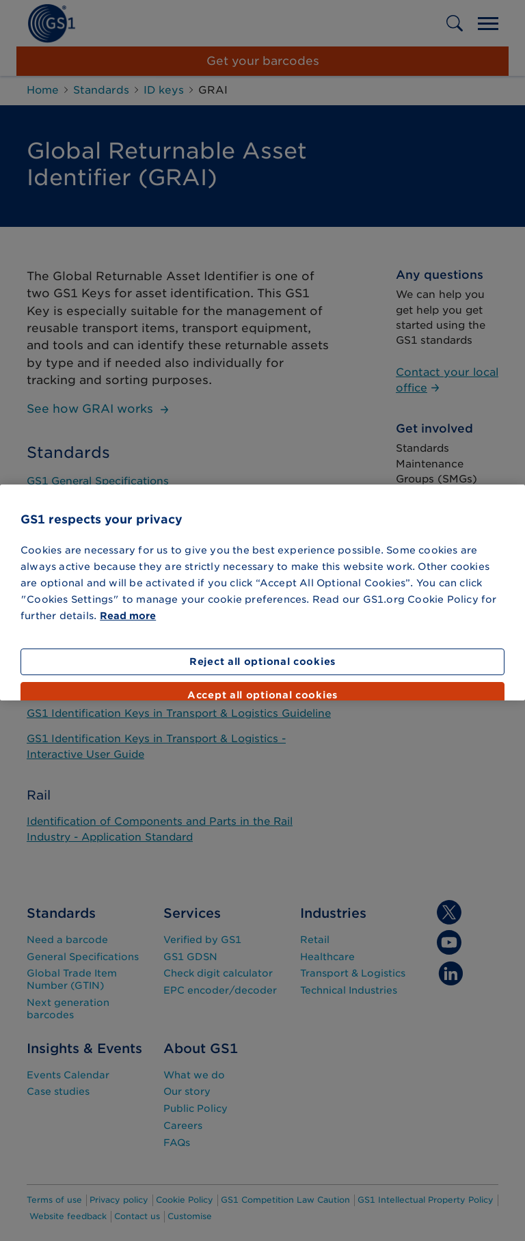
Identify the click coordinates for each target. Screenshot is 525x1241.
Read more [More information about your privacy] (128, 615)
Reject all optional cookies (262, 661)
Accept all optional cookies (262, 695)
